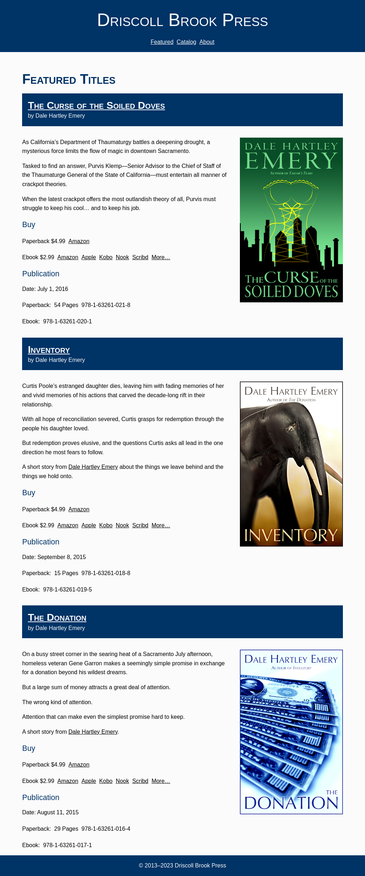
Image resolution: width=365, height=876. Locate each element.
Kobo (105, 257)
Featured (162, 42)
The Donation (57, 617)
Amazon (78, 241)
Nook (122, 257)
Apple (89, 257)
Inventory (49, 349)
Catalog (186, 42)
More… (160, 257)
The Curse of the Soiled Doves (96, 105)
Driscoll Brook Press (182, 20)
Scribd (140, 257)
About (207, 42)
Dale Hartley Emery (93, 467)
